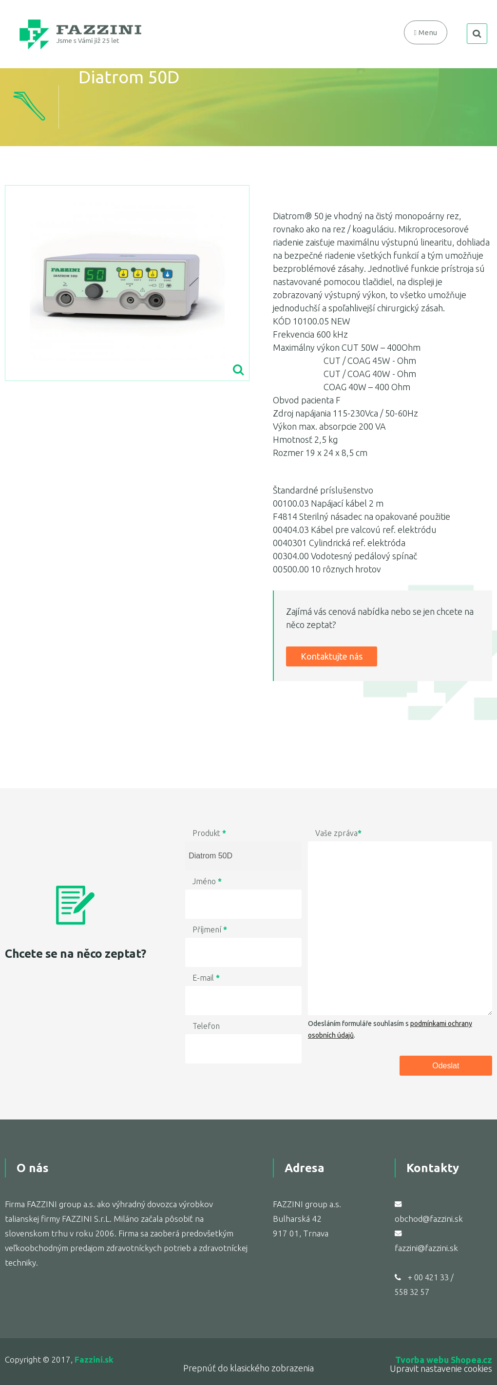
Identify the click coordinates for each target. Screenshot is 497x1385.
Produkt (209, 833)
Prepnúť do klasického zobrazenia (248, 1368)
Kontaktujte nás (332, 656)
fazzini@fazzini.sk (426, 1247)
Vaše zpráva (338, 833)
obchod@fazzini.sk (429, 1218)
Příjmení (209, 929)
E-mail (206, 977)
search (477, 33)
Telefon (206, 1026)
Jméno (207, 881)
